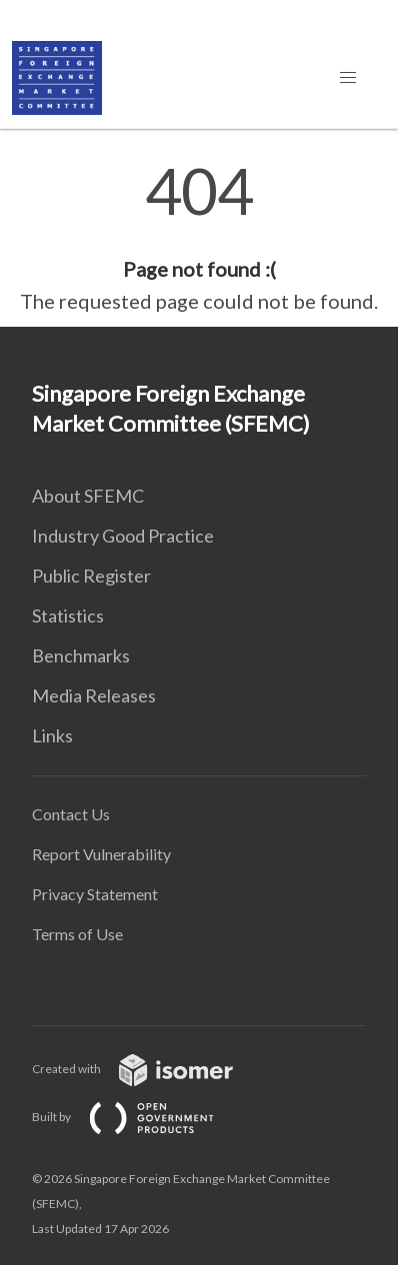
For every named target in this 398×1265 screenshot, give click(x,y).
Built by (139, 1116)
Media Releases (94, 695)
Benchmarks (81, 655)
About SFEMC (88, 496)
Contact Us (71, 813)
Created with (148, 1068)
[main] (199, 238)
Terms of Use (77, 933)
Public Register (91, 576)
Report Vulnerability (101, 853)
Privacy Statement (95, 893)
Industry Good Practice (123, 536)
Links (52, 735)
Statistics (68, 616)
